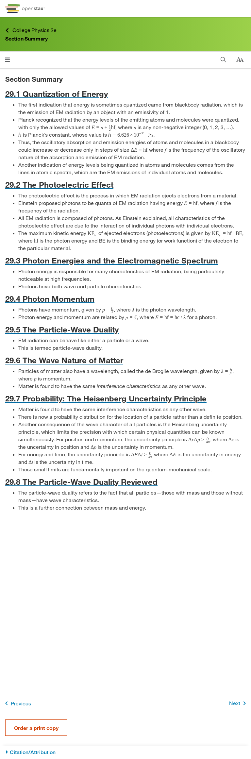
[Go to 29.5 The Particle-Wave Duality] (125, 329)
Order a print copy (36, 728)
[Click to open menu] (7, 59)
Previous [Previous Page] (17, 703)
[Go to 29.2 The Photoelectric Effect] (125, 184)
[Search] (223, 59)
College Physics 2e (30, 30)
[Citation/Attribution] (125, 752)
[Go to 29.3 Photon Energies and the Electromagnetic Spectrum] (125, 260)
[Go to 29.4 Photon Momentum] (125, 298)
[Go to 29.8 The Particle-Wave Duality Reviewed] (125, 481)
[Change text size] (240, 59)
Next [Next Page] (238, 703)
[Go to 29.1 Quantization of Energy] (125, 93)
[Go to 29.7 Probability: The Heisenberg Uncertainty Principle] (125, 398)
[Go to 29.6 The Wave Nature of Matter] (125, 360)
